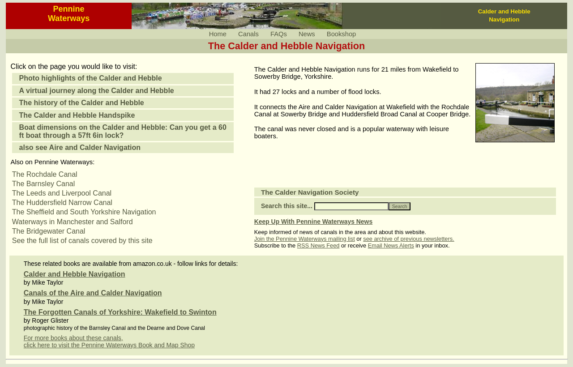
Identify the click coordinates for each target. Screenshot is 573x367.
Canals (248, 34)
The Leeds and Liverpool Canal (61, 193)
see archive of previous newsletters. (408, 238)
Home (218, 34)
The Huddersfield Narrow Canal (62, 202)
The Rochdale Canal (44, 174)
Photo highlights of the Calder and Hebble (90, 78)
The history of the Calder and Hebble (81, 103)
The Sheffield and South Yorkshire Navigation (84, 212)
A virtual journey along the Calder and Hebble (96, 90)
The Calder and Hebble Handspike (77, 115)
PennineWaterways (69, 13)
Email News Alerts (391, 245)
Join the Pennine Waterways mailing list (304, 238)
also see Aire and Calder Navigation (80, 147)
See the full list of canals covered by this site (82, 240)
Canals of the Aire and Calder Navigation (93, 293)
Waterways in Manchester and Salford (72, 222)
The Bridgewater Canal (49, 231)
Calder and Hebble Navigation (74, 274)
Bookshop (341, 34)
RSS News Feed (318, 245)
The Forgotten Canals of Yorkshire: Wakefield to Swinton (120, 312)
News (307, 34)
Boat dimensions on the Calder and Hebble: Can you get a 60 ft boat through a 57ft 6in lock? (123, 131)
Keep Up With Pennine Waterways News (313, 221)
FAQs (278, 34)
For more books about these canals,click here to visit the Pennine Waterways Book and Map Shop (109, 341)
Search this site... (286, 205)
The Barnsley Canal (43, 184)
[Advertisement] (359, 169)
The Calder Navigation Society (310, 192)
